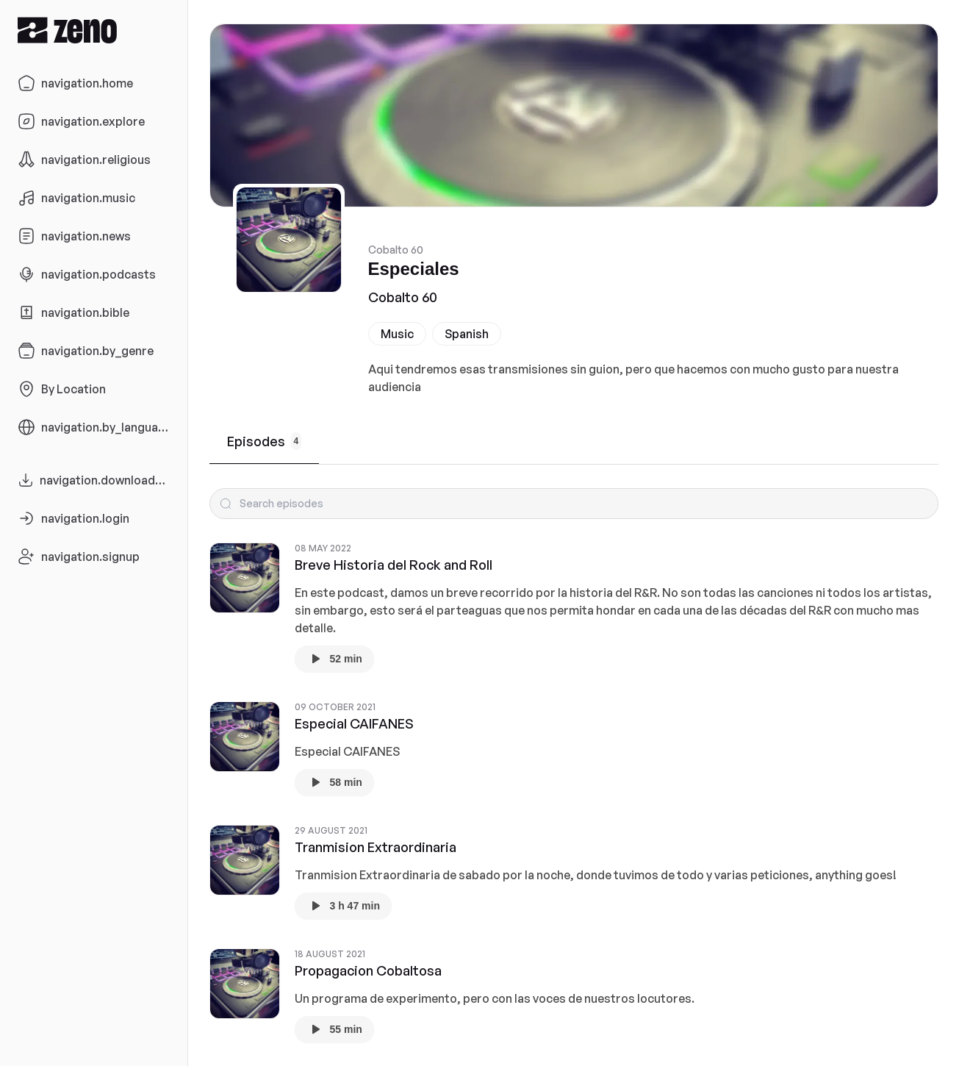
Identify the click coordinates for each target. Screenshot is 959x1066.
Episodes (264, 441)
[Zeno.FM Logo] (94, 30)
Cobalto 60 (402, 297)
